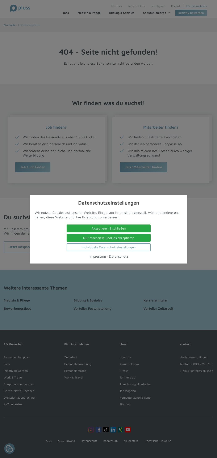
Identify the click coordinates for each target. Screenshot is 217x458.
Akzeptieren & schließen (108, 228)
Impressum (97, 256)
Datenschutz (118, 256)
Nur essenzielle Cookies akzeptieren (108, 237)
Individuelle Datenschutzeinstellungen (108, 247)
